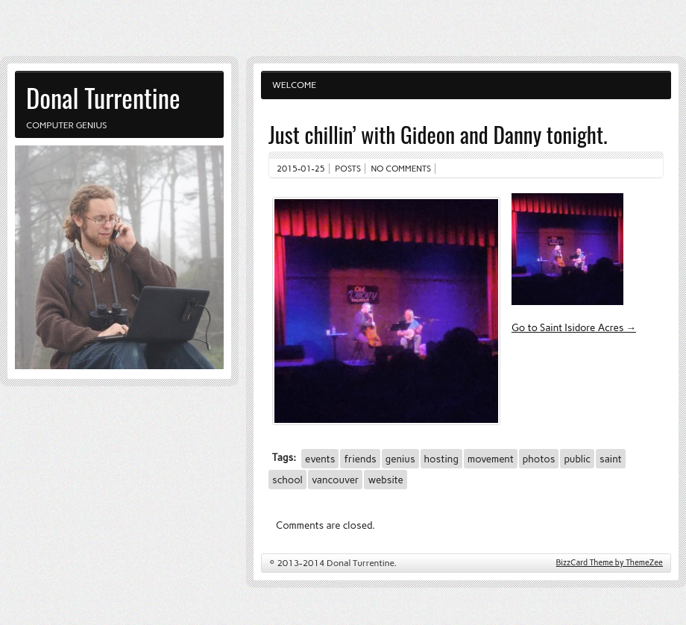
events (320, 459)
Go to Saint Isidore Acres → (574, 327)
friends (360, 459)
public (577, 459)
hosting (441, 459)
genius (400, 459)
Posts (348, 168)
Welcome (294, 85)
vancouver (335, 480)
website (385, 480)
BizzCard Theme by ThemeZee (609, 563)
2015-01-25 (301, 168)
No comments (401, 168)
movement (491, 459)
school (287, 480)
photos (539, 459)
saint (611, 459)
